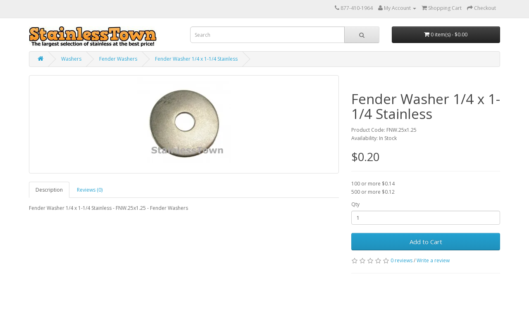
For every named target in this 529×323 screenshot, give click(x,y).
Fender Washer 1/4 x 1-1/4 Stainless (196, 58)
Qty (355, 204)
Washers (71, 58)
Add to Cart (426, 242)
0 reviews (401, 260)
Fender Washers (118, 58)
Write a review (433, 260)
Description (49, 189)
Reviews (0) (89, 189)
